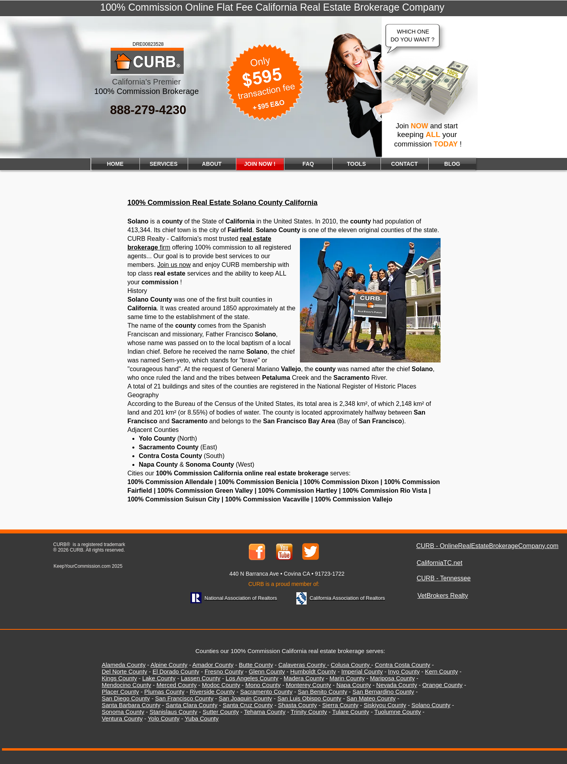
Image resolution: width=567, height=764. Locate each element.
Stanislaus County (173, 711)
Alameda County (124, 664)
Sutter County (221, 711)
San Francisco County (184, 698)
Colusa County (350, 664)
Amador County (213, 664)
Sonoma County (123, 711)
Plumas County (164, 691)
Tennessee (455, 578)
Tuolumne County (397, 711)
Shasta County (297, 705)
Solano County (430, 705)
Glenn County (267, 671)
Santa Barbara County (131, 705)
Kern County (441, 671)
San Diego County (126, 698)
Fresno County (224, 671)
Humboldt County (313, 671)
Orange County (442, 684)
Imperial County (362, 671)
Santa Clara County (191, 705)
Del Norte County (124, 671)
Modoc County (221, 684)
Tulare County (350, 711)
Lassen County (200, 678)
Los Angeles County (252, 678)
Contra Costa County (402, 664)
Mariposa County (392, 678)
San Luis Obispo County (309, 698)
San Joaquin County (245, 698)
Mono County (263, 684)
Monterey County (308, 684)
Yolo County (163, 718)
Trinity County (309, 711)
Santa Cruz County (248, 705)
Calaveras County (301, 664)
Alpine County (169, 664)
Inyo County (404, 671)
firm (149, 247)
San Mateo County (371, 698)
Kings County (119, 678)
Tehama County (264, 711)
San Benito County (322, 691)
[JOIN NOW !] (260, 164)
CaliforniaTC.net (440, 562)
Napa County (353, 684)
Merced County (176, 684)
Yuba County (202, 718)
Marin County (347, 678)
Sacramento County (266, 691)
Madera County (304, 678)
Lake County (158, 678)
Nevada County (396, 684)
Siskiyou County (385, 705)
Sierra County (340, 705)
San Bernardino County (383, 691)
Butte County (256, 664)
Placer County (120, 691)
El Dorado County (176, 671)
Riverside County (212, 691)
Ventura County (122, 718)
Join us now (174, 264)
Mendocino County (126, 684)
